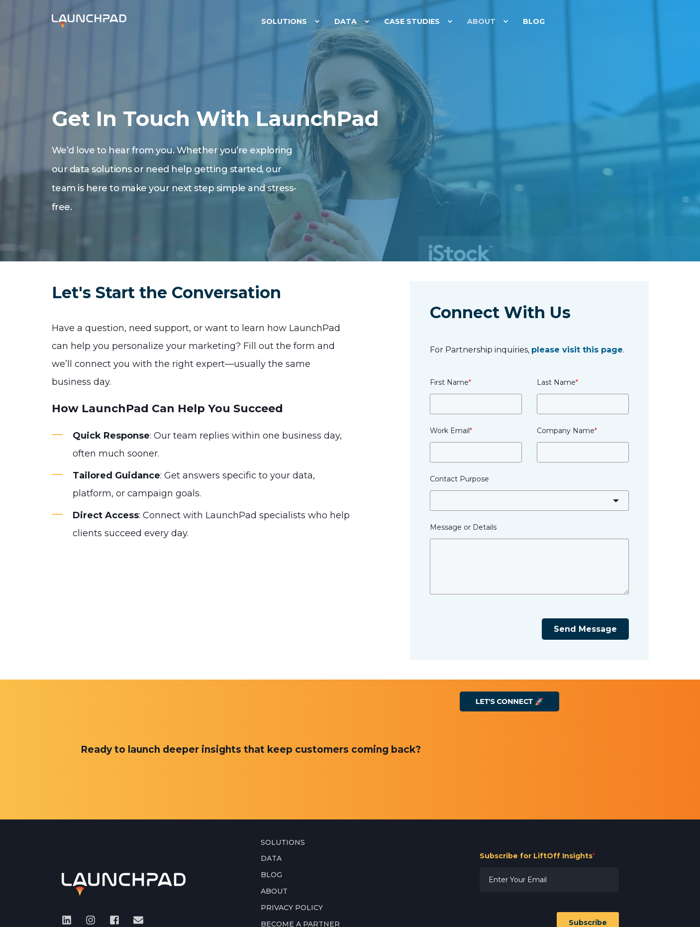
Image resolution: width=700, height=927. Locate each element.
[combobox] (529, 500)
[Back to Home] (89, 21)
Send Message (585, 629)
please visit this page (577, 349)
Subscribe (588, 826)
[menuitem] (317, 21)
